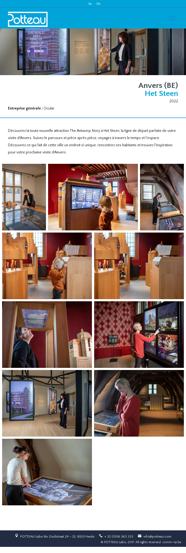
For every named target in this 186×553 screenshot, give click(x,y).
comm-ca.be (171, 542)
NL (90, 4)
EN (98, 4)
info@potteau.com (157, 536)
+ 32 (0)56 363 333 (118, 536)
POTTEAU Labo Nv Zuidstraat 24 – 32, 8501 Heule (57, 536)
